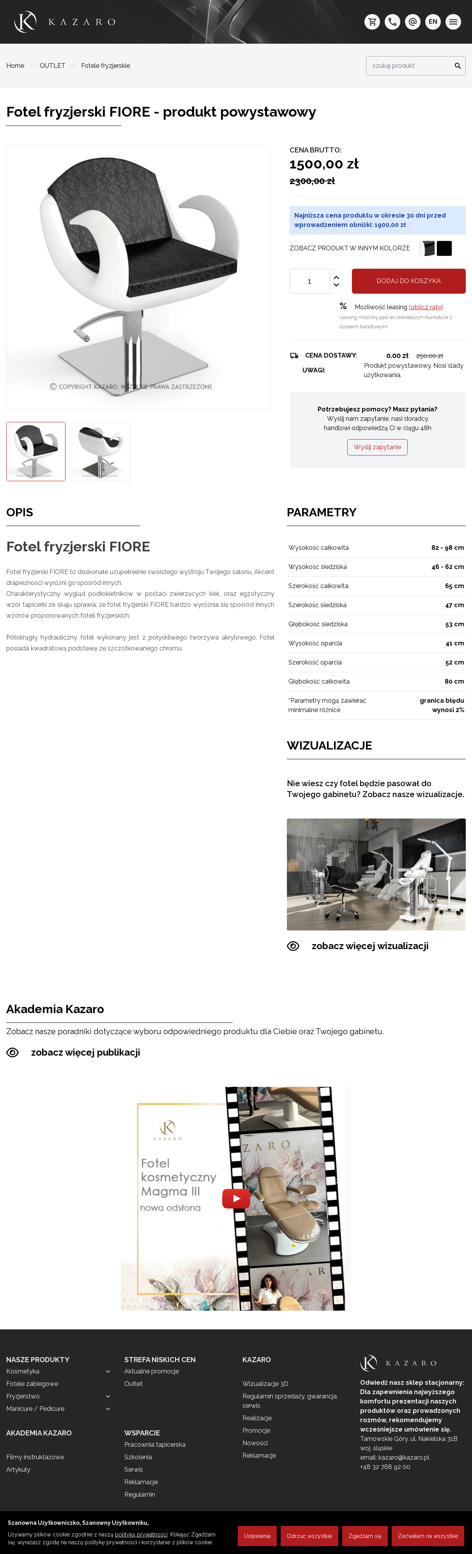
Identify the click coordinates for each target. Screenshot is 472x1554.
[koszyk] (372, 22)
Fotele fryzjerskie (105, 65)
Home (16, 65)
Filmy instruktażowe (35, 1457)
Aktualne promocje (151, 1371)
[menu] (453, 22)
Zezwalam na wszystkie (428, 1536)
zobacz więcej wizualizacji (358, 946)
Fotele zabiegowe (32, 1383)
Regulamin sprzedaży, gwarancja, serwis (290, 1401)
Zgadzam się (365, 1536)
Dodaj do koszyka (409, 281)
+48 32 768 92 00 (385, 1467)
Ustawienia (257, 1536)
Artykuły (18, 1469)
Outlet (133, 1383)
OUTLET (53, 65)
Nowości (255, 1443)
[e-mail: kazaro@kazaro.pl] (413, 22)
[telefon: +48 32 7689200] (392, 22)
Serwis (133, 1469)
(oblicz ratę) (426, 307)
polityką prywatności (141, 1534)
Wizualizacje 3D (265, 1383)
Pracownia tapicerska (155, 1444)
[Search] (455, 66)
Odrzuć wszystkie (309, 1536)
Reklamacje (141, 1482)
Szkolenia (138, 1457)
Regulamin (139, 1494)
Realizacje (257, 1418)
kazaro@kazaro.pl (404, 1457)
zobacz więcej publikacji (73, 1052)
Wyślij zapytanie (377, 447)
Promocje (256, 1430)
